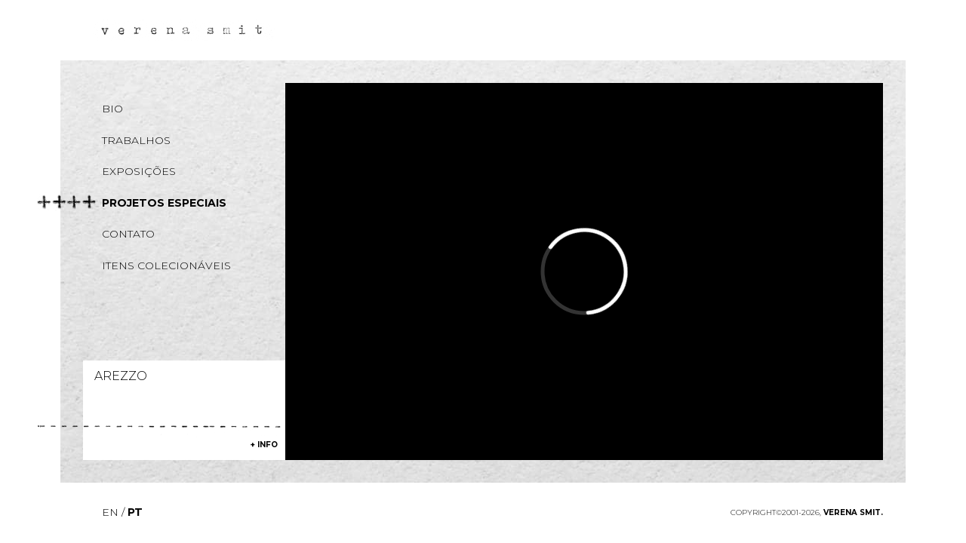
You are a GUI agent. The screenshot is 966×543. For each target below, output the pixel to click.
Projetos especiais (164, 203)
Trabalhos (136, 140)
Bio (112, 108)
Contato (128, 234)
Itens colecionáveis (166, 265)
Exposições (139, 171)
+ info (264, 444)
